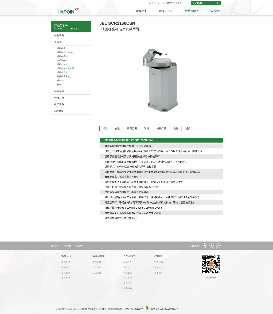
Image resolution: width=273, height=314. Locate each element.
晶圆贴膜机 (62, 56)
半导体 (58, 42)
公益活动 (96, 272)
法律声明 (55, 245)
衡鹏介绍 (65, 262)
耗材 (59, 84)
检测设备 (59, 35)
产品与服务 (192, 10)
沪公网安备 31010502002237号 (163, 309)
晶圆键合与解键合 (65, 52)
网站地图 (67, 245)
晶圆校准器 (62, 72)
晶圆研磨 (61, 48)
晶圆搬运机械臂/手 (65, 68)
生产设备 (59, 104)
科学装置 (59, 91)
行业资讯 (96, 267)
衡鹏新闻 (96, 262)
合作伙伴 (65, 272)
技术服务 (158, 272)
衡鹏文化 (65, 267)
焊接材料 (59, 97)
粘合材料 (61, 80)
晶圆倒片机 (62, 64)
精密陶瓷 (59, 111)
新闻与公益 (166, 10)
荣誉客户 (65, 278)
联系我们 (216, 10)
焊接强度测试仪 (64, 76)
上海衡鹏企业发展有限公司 (91, 309)
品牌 (175, 128)
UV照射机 (61, 60)
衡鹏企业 (141, 10)
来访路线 (79, 245)
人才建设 (158, 267)
